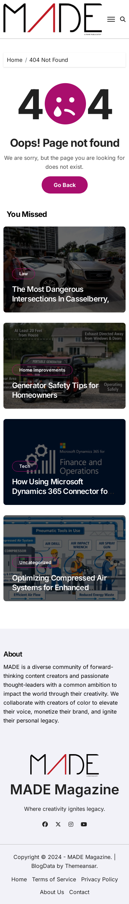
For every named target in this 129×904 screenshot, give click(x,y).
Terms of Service (54, 879)
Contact (79, 892)
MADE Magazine (64, 789)
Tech (24, 466)
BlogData (43, 865)
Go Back (65, 184)
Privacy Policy (99, 879)
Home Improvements (42, 370)
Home (19, 879)
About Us (52, 892)
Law (23, 273)
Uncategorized (35, 562)
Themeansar (80, 865)
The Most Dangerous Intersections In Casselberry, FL (60, 299)
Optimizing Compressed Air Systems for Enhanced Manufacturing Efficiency (59, 587)
